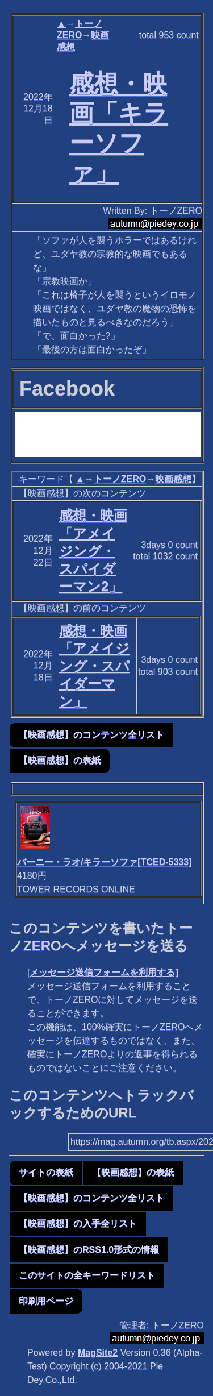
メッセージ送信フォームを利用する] (104, 972)
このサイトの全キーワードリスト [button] (87, 1275)
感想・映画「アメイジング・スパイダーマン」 (94, 666)
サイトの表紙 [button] (46, 1172)
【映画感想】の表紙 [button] (60, 760)
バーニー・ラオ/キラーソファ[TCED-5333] (104, 862)
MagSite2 (98, 1352)
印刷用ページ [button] (46, 1301)
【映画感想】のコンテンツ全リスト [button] (91, 734)
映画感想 (173, 479)
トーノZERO (120, 479)
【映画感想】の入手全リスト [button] (78, 1223)
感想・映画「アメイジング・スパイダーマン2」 (93, 551)
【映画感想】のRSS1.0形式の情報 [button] (89, 1249)
